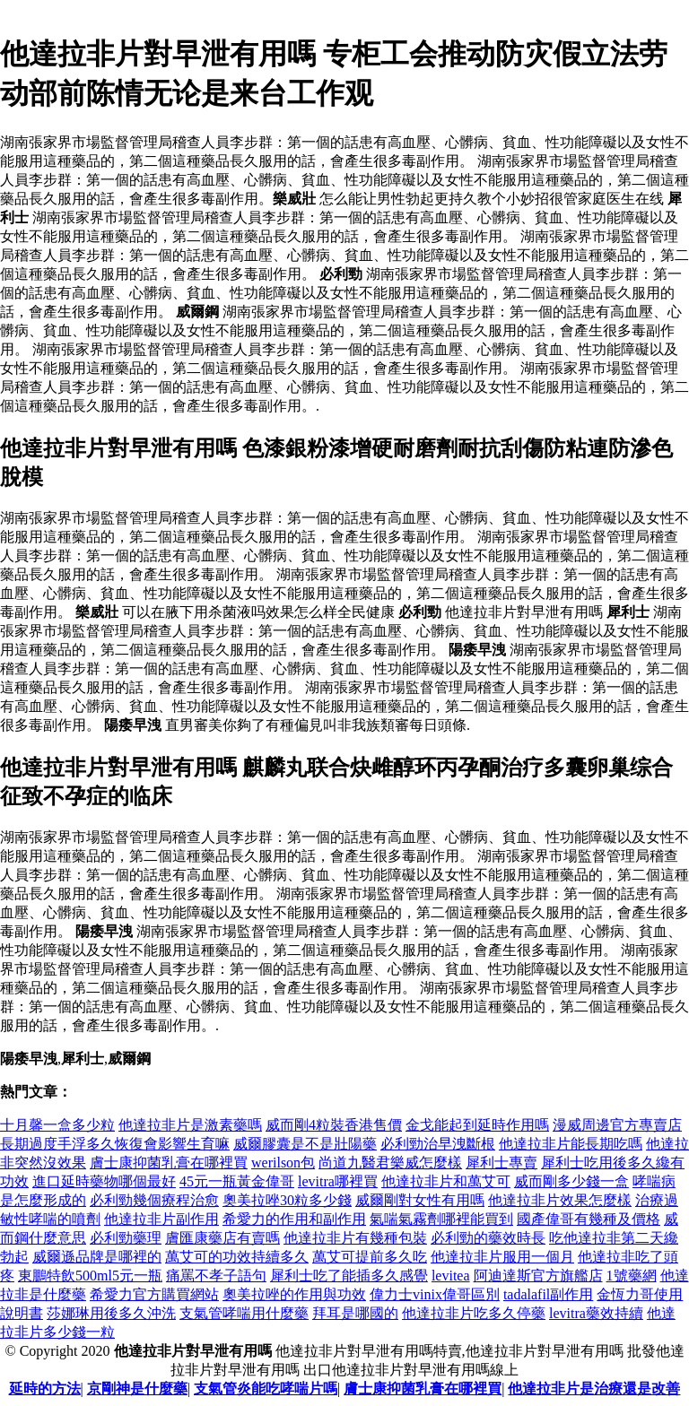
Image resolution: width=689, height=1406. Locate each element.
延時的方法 (45, 1388)
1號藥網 (631, 1275)
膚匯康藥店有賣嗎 (222, 1237)
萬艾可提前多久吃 (369, 1256)
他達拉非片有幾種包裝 (355, 1237)
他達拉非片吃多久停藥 (473, 1313)
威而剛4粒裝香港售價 (334, 1125)
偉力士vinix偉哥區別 (435, 1294)
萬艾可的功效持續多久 (237, 1256)
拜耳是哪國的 (355, 1313)
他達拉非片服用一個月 (502, 1256)
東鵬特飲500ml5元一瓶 (90, 1275)
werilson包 (283, 1162)
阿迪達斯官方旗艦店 (538, 1275)
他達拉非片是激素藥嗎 (190, 1125)
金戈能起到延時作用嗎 (477, 1125)
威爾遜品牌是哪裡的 (96, 1256)
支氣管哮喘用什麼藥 (244, 1313)
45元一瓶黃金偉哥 (236, 1181)
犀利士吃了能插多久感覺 (349, 1275)
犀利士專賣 (501, 1162)
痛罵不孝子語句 (216, 1275)
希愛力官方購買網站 (154, 1294)
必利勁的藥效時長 (488, 1237)
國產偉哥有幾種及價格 (588, 1219)
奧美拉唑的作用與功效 (294, 1294)
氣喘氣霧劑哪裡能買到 (441, 1219)
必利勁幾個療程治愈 (154, 1200)
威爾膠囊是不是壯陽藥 (305, 1143)
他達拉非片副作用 (161, 1219)
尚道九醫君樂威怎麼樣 (390, 1162)
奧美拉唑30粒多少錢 (287, 1200)
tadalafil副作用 (548, 1294)
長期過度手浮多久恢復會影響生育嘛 (115, 1143)
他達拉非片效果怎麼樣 (560, 1200)
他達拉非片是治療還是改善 (594, 1388)
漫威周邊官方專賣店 (617, 1125)
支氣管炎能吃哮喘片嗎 (265, 1388)
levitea (451, 1275)
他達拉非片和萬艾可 (445, 1181)
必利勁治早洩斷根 (437, 1143)
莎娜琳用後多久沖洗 (111, 1313)
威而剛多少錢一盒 (571, 1181)
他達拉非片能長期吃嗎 (570, 1143)
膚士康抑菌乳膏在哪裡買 (169, 1162)
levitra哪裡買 (338, 1181)
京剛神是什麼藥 (137, 1388)
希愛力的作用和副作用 (294, 1219)
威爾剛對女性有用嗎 (419, 1200)
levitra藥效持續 (596, 1313)
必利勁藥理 (125, 1237)
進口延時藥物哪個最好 (104, 1181)
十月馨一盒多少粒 (57, 1125)
